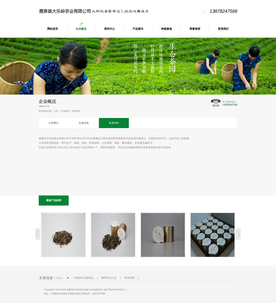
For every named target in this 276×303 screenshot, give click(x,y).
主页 (56, 111)
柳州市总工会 (109, 277)
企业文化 (84, 123)
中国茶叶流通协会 (84, 277)
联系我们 (223, 28)
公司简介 (54, 123)
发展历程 (76, 111)
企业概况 (81, 28)
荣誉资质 (195, 28)
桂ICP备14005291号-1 (114, 289)
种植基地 (166, 28)
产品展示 (138, 28)
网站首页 (52, 28)
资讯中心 (109, 28)
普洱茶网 (129, 277)
